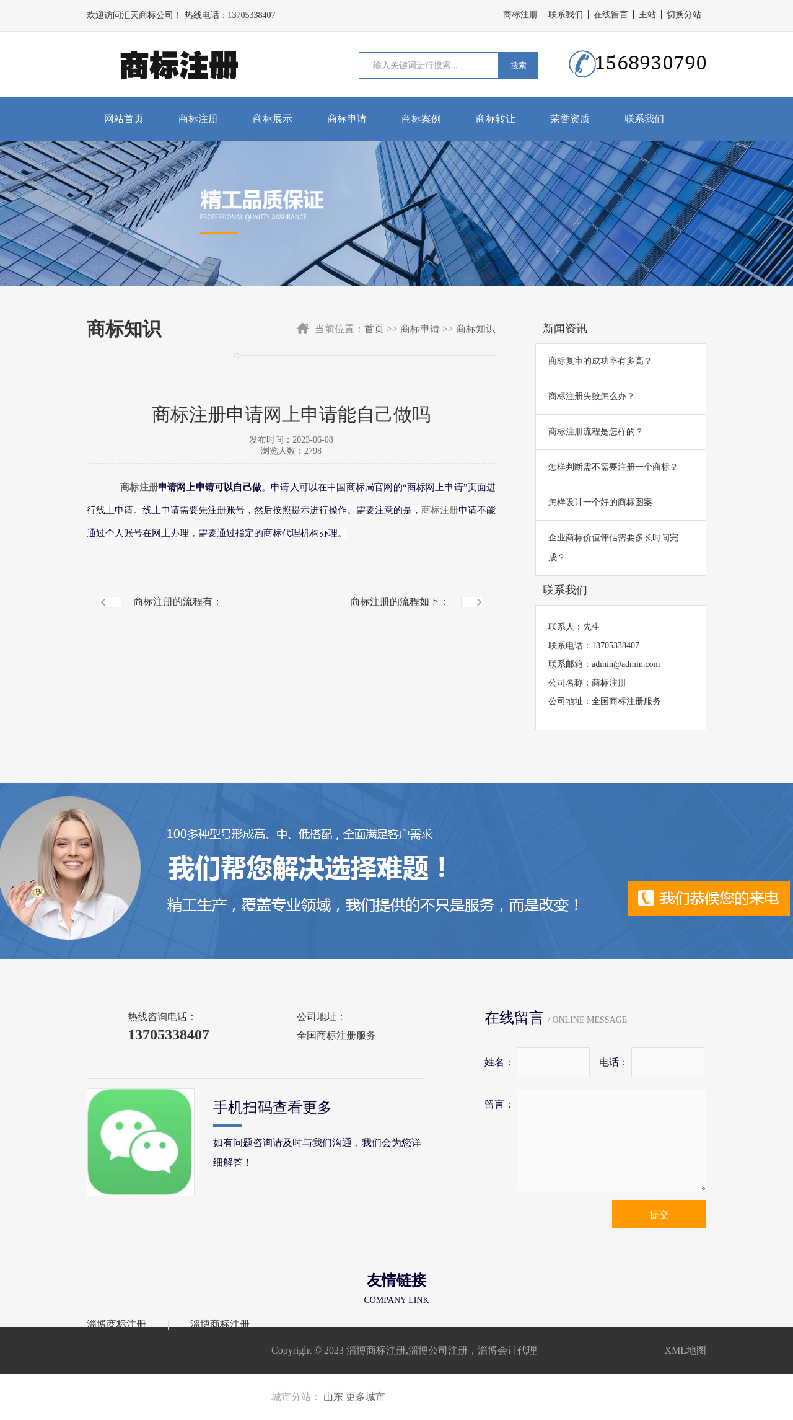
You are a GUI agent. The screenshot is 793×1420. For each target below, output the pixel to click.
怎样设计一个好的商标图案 (600, 502)
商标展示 (272, 118)
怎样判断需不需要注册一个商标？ (613, 467)
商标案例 (421, 118)
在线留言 (611, 14)
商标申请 (347, 118)
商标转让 (495, 118)
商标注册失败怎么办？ (591, 396)
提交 (659, 1214)
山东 (333, 1396)
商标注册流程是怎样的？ (596, 431)
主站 (647, 14)
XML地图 (685, 1350)
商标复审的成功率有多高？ (600, 361)
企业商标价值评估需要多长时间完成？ (613, 547)
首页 (374, 329)
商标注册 (520, 14)
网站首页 (124, 118)
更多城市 (365, 1396)
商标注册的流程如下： (399, 601)
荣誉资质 (570, 118)
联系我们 (565, 14)
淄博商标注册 (116, 1325)
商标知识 (476, 329)
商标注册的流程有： (177, 601)
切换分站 (684, 14)
